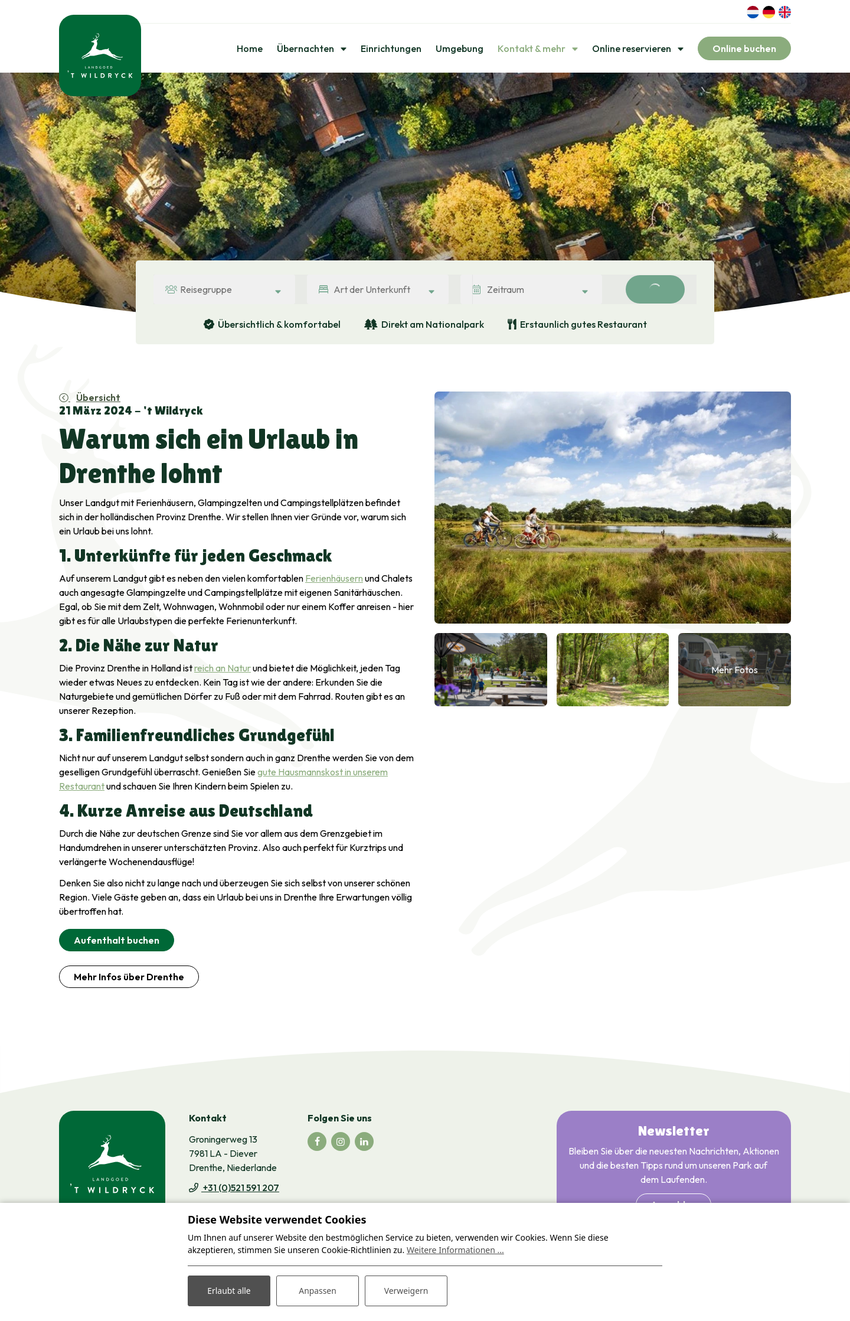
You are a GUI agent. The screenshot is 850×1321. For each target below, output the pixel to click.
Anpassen (317, 1290)
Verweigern (406, 1290)
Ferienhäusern (334, 579)
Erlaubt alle (229, 1290)
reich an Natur (222, 668)
